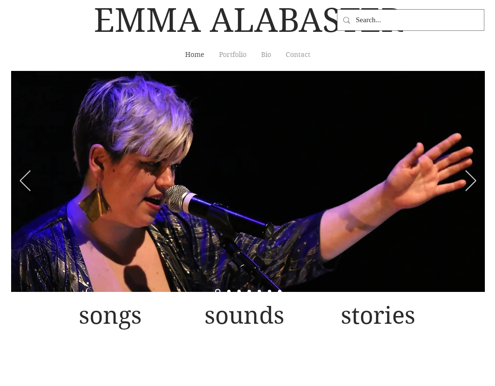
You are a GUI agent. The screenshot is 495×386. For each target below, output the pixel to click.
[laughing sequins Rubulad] (269, 291)
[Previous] (25, 181)
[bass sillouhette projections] (279, 291)
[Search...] (410, 20)
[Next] (471, 181)
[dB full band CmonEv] (239, 291)
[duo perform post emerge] (217, 291)
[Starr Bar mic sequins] (259, 291)
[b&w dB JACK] (249, 291)
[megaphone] (229, 291)
